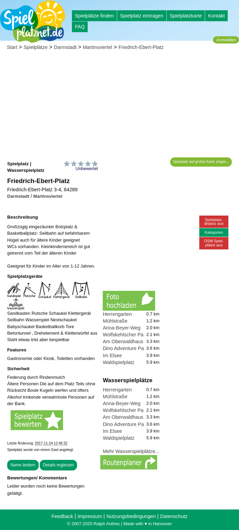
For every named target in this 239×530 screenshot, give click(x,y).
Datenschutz (174, 516)
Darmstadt (65, 47)
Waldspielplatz (118, 362)
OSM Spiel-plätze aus (214, 243)
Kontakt (216, 15)
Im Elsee (112, 355)
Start (12, 47)
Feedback (62, 516)
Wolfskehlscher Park (125, 334)
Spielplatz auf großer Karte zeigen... (201, 162)
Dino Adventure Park (125, 348)
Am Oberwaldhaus (123, 341)
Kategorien (213, 232)
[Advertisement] (119, 106)
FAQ (80, 26)
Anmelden (226, 39)
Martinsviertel (97, 47)
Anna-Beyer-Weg (121, 328)
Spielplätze (36, 47)
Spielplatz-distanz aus (214, 221)
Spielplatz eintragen (141, 15)
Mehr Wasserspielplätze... (131, 451)
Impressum (89, 516)
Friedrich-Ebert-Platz (141, 47)
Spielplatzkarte (185, 15)
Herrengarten (117, 314)
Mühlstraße (115, 321)
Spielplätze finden (94, 15)
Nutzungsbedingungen (131, 516)
